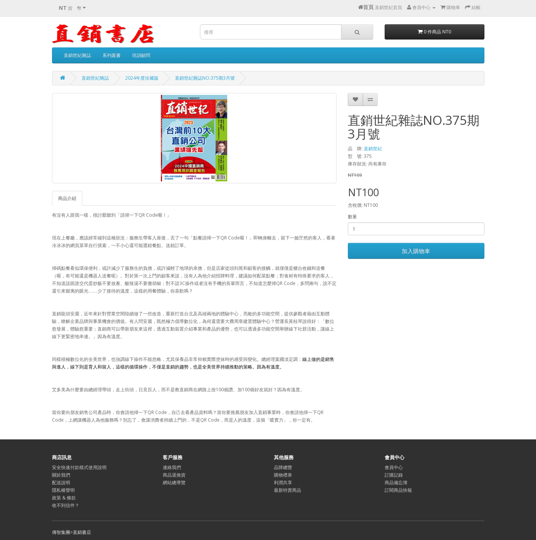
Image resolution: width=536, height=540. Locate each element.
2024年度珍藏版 (142, 78)
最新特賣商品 (287, 490)
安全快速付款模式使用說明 (79, 467)
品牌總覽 (283, 467)
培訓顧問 (141, 55)
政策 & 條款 (64, 497)
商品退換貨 (174, 475)
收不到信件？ (65, 505)
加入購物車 (416, 251)
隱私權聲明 (63, 490)
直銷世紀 (373, 148)
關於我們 (61, 475)
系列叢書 (111, 55)
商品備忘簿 (396, 482)
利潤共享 (283, 482)
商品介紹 (67, 198)
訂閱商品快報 (398, 490)
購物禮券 (283, 475)
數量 (352, 216)
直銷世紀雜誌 (77, 55)
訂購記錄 (394, 475)
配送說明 (61, 482)
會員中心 (394, 467)
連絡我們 (172, 467)
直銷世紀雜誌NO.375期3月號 (205, 78)
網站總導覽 (174, 482)
